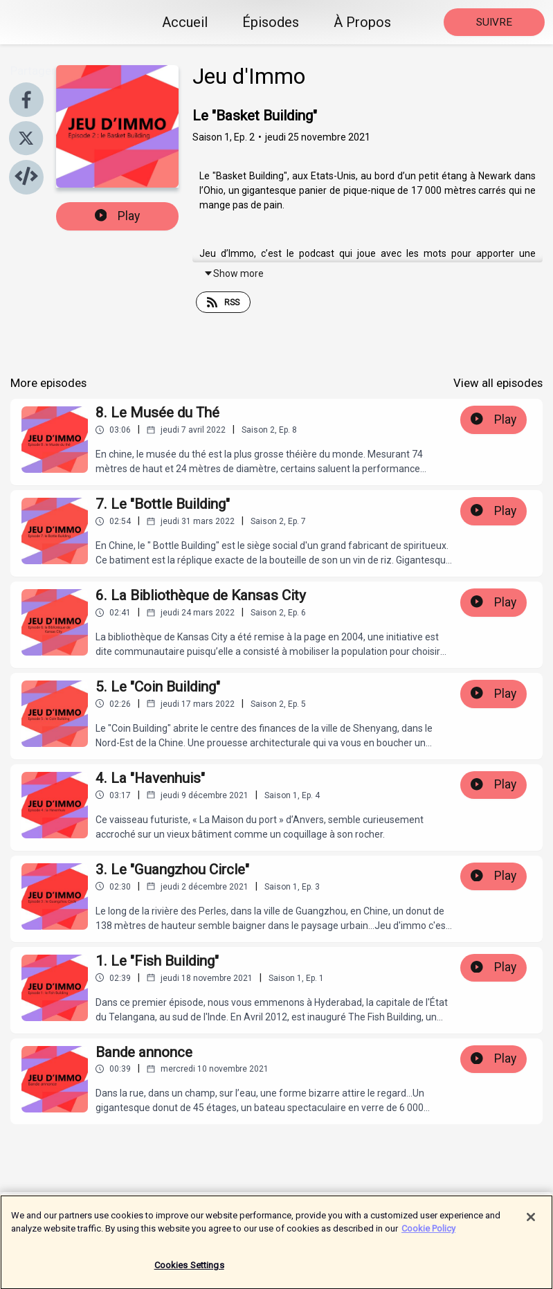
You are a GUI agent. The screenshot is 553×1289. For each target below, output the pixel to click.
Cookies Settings (189, 1272)
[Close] (531, 1224)
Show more (233, 273)
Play (117, 216)
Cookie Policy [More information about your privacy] (428, 1235)
